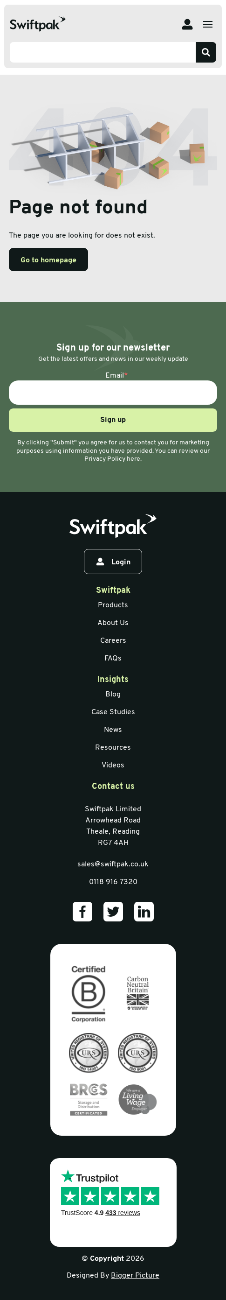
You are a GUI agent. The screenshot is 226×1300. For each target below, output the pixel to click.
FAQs (113, 658)
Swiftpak (113, 590)
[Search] (206, 52)
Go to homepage (48, 260)
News (113, 730)
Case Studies (113, 712)
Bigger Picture (135, 1275)
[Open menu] (207, 24)
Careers (113, 641)
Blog (113, 694)
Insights (113, 679)
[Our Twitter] (113, 911)
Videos (113, 765)
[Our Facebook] (82, 911)
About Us (113, 623)
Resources (113, 748)
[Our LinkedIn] (144, 911)
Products (113, 605)
